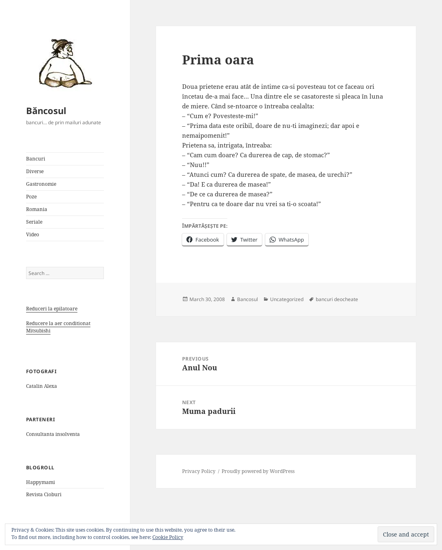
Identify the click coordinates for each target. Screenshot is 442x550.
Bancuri (35, 158)
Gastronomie (41, 183)
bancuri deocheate (337, 299)
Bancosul (247, 299)
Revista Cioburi (44, 494)
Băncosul (46, 110)
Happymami (40, 482)
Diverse (35, 171)
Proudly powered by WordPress (258, 471)
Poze (31, 196)
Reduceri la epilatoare (51, 308)
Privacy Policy (199, 471)
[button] (62, 62)
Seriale (34, 221)
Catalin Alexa (41, 386)
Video (32, 234)
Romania (36, 209)
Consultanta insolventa (53, 434)
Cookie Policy (167, 537)
